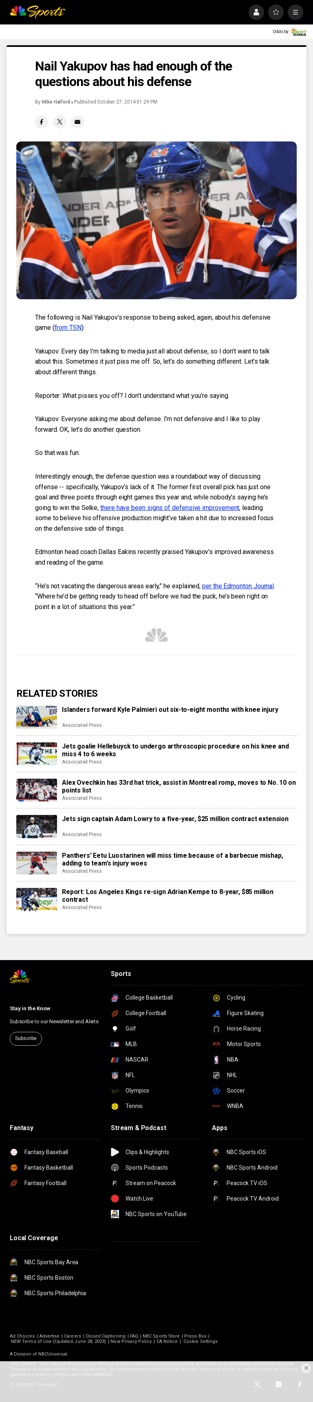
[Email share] (77, 121)
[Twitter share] (59, 121)
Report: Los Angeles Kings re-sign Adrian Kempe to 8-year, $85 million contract (167, 895)
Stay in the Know (30, 1008)
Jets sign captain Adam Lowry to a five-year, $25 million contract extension (175, 819)
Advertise (50, 1336)
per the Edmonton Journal (238, 586)
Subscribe (26, 1038)
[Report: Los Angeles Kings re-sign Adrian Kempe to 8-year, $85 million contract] (36, 899)
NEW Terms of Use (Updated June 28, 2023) (58, 1341)
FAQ (134, 1336)
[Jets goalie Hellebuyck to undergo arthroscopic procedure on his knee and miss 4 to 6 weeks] (36, 753)
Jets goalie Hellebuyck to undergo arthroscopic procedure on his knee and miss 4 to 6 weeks (175, 750)
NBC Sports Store (161, 1336)
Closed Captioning (106, 1336)
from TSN (68, 327)
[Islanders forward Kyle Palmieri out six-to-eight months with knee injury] (36, 717)
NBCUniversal (53, 1354)
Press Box (195, 1336)
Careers (72, 1336)
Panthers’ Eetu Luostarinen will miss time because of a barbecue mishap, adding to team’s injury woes (172, 859)
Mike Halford (56, 102)
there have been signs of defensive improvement (169, 508)
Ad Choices (22, 1336)
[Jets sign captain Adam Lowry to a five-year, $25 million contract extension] (36, 826)
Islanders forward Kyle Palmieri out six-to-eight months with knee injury (170, 709)
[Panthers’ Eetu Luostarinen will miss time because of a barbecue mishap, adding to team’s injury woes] (36, 863)
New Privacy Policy (131, 1341)
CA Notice (167, 1341)
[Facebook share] (41, 121)
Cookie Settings (200, 1341)
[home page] (37, 12)
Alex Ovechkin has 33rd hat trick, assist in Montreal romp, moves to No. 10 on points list (179, 786)
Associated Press (82, 725)
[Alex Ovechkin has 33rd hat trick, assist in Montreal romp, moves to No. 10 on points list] (36, 790)
